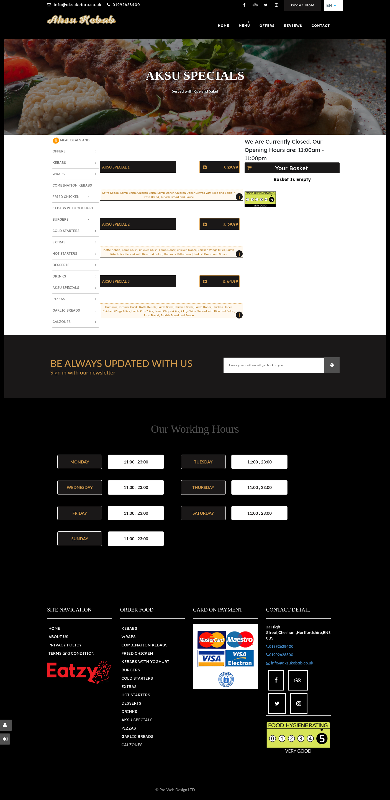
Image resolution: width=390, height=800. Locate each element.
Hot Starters (65, 253)
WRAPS (128, 636)
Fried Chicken (66, 197)
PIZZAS (128, 728)
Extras (59, 242)
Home (223, 26)
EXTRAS (129, 686)
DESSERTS (131, 703)
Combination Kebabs (72, 185)
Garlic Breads (66, 310)
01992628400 (126, 4)
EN (331, 5)
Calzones (62, 322)
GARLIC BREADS (137, 736)
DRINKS (129, 711)
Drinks (59, 276)
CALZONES (131, 744)
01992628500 (279, 654)
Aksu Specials (66, 288)
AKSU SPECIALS (136, 719)
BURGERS (130, 669)
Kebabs (59, 162)
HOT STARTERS (135, 694)
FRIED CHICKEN (137, 653)
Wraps (59, 174)
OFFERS (267, 26)
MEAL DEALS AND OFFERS (71, 145)
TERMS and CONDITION (71, 653)
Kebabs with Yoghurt (73, 208)
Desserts (61, 265)
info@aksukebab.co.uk (78, 4)
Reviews (293, 26)
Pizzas (59, 299)
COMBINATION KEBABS (144, 645)
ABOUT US (58, 636)
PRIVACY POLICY (65, 645)
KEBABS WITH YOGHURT (145, 661)
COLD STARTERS (137, 678)
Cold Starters (66, 231)
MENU (244, 26)
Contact (321, 26)
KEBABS (129, 628)
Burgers (61, 219)
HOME (54, 628)
